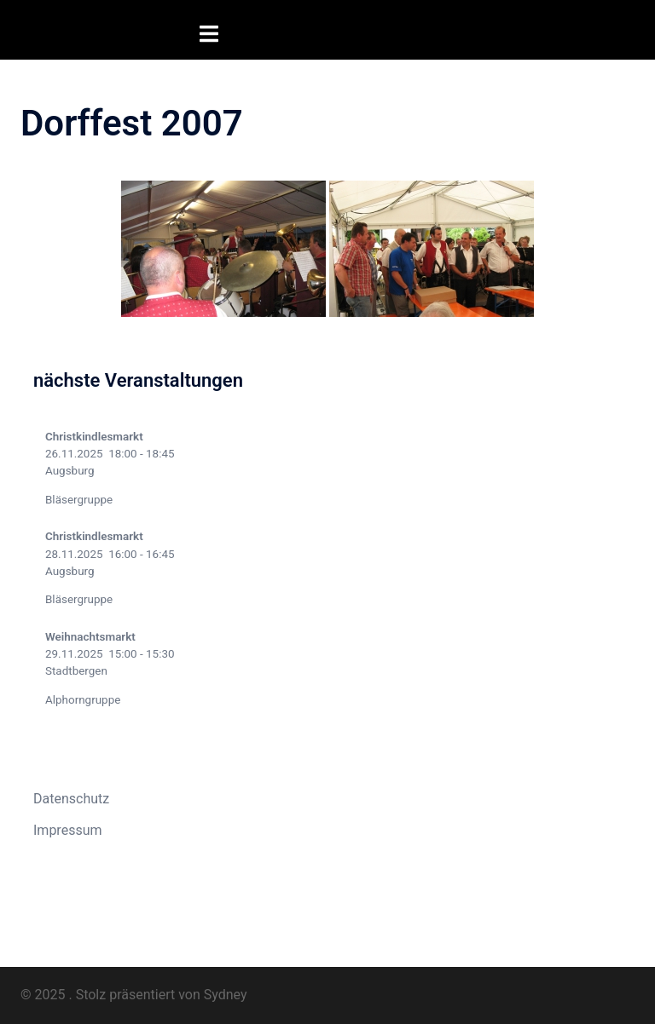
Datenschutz (71, 798)
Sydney (225, 994)
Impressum (67, 829)
